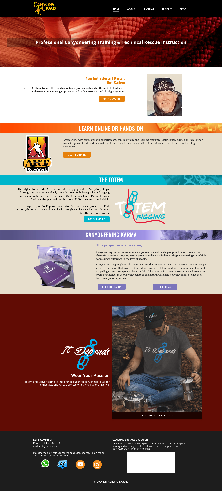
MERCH (183, 9)
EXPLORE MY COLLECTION (157, 415)
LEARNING (148, 9)
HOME (116, 9)
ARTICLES (167, 9)
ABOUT (131, 9)
